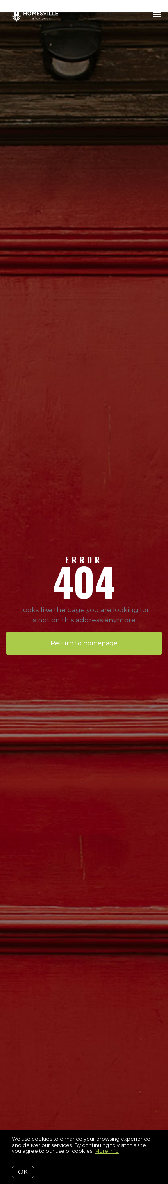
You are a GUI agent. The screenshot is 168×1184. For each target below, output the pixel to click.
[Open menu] (157, 15)
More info (107, 1151)
